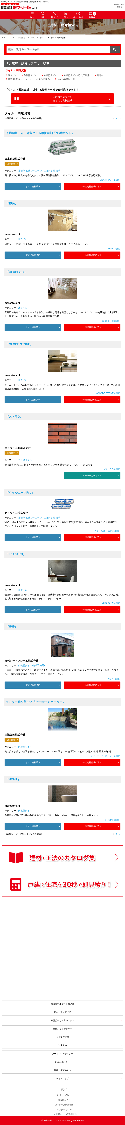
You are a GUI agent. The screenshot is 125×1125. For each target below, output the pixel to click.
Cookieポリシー (62, 1062)
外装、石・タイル (38, 38)
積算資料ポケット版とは (62, 1004)
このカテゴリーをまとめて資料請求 (62, 98)
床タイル (12, 75)
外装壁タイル (50, 75)
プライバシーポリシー (62, 1053)
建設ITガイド (64, 1100)
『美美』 (12, 626)
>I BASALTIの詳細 (111, 603)
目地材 (100, 75)
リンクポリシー (64, 1109)
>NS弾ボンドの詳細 (110, 180)
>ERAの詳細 (114, 248)
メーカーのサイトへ (92, 475)
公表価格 (11, 163)
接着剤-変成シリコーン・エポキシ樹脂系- (29, 79)
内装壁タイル (30, 75)
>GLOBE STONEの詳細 (108, 393)
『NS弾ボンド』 (40, 133)
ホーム (4, 38)
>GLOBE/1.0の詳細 (110, 321)
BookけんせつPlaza (64, 1105)
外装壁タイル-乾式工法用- (77, 75)
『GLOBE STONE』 (19, 344)
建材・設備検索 (19, 38)
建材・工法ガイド (62, 1012)
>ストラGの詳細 (112, 469)
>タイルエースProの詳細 (107, 531)
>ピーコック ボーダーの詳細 (105, 756)
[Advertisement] (34, 968)
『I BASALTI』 (16, 554)
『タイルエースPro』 (20, 492)
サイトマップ (62, 1078)
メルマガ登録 (62, 1037)
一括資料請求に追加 (92, 186)
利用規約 (62, 1045)
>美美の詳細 (114, 678)
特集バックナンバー (62, 1029)
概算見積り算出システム (62, 1020)
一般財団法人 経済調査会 (64, 1114)
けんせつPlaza (64, 1095)
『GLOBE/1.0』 (16, 272)
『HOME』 (13, 779)
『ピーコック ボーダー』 (35, 702)
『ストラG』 (14, 416)
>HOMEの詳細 (112, 820)
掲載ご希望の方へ (62, 1070)
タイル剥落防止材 (66, 79)
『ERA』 (12, 203)
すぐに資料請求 (33, 186)
